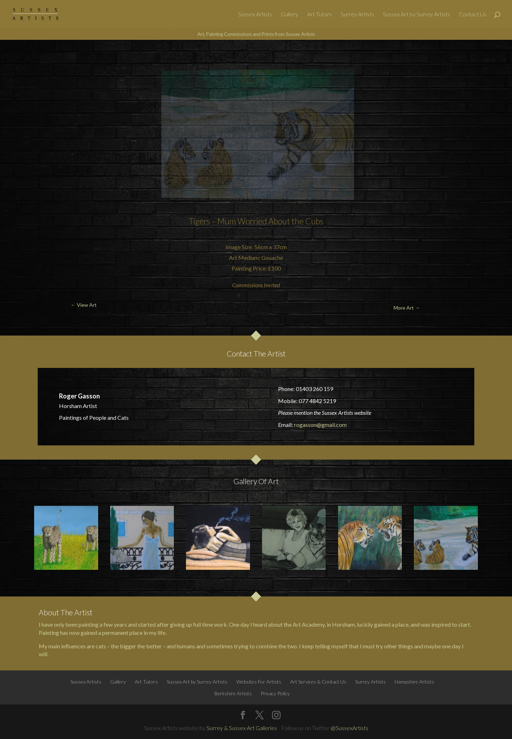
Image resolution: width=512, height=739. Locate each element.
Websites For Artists (258, 682)
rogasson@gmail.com (320, 424)
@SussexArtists (349, 727)
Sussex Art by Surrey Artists (416, 14)
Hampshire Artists (414, 682)
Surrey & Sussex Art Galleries (242, 727)
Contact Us (472, 14)
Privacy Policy (275, 693)
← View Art (41, 57)
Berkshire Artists (233, 693)
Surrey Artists (357, 14)
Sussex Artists (255, 14)
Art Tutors (319, 14)
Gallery (289, 14)
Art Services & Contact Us (318, 682)
